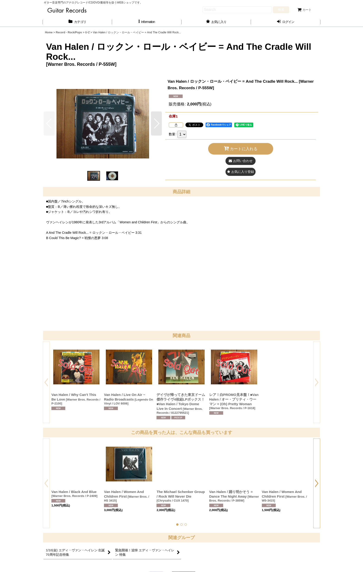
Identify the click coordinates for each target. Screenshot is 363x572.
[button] (147, 22)
